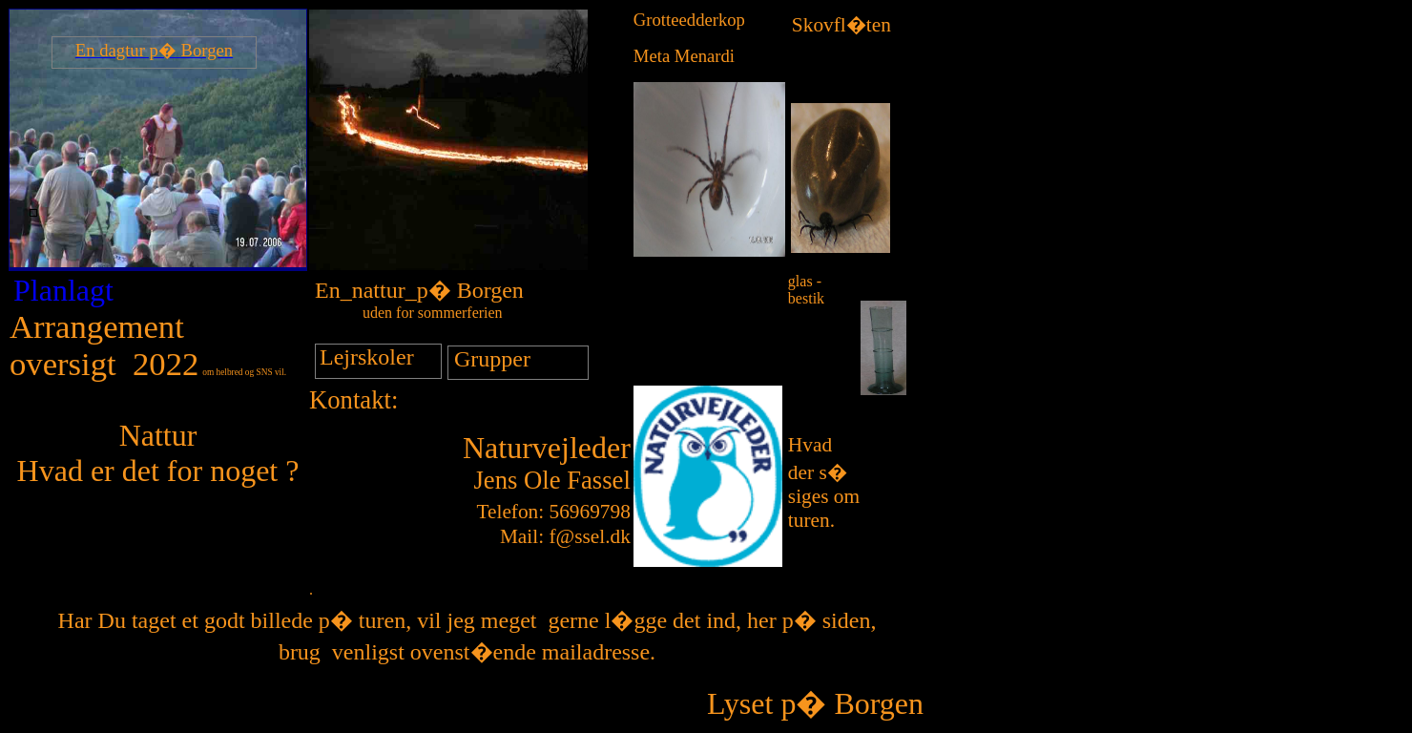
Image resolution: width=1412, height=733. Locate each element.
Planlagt (63, 290)
